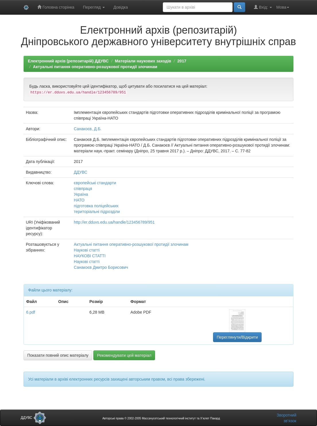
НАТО (79, 200)
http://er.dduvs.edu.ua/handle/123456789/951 (114, 222)
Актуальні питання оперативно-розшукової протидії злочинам (95, 66)
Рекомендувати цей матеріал (124, 355)
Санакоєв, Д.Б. (87, 128)
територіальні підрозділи (97, 211)
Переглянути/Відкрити (237, 337)
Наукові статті (87, 250)
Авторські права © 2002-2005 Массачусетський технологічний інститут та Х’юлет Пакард (161, 418)
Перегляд (94, 7)
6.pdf (30, 312)
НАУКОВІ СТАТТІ (90, 256)
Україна (81, 194)
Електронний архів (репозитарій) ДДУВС (68, 61)
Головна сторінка (55, 7)
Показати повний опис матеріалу (57, 355)
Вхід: (263, 7)
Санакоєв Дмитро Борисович (101, 267)
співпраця (83, 188)
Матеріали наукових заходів (143, 61)
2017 (181, 61)
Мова (282, 7)
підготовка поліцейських (96, 206)
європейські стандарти (95, 183)
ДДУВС (80, 172)
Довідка (120, 7)
